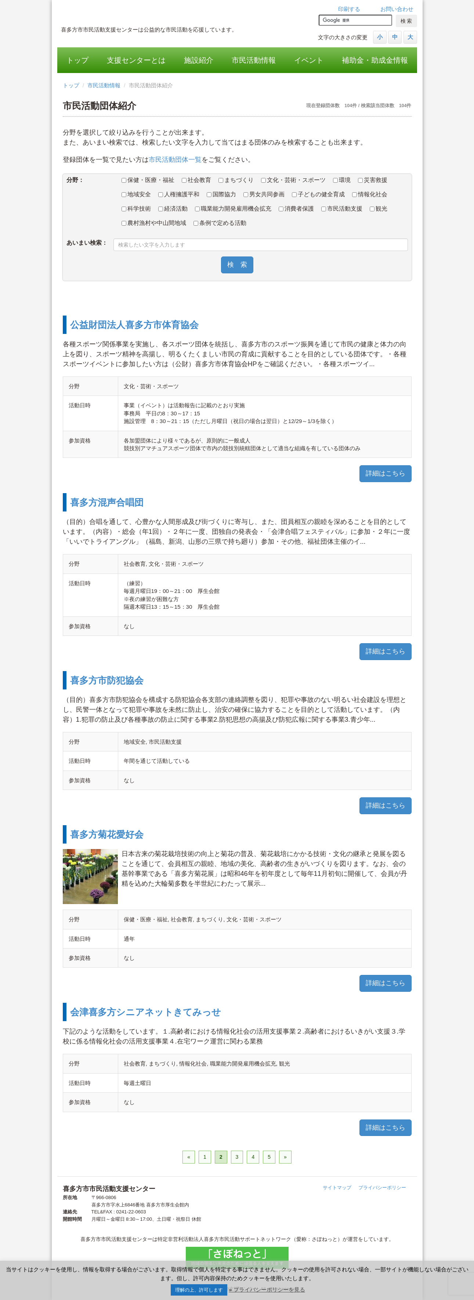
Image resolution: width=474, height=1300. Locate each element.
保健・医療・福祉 (148, 180)
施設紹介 (198, 60)
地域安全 (136, 194)
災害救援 (372, 180)
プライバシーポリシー (382, 1187)
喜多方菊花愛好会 (107, 834)
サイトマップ (337, 1187)
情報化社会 (369, 194)
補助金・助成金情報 (375, 60)
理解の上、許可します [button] (199, 1290)
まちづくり (236, 180)
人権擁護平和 (178, 194)
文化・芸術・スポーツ (293, 180)
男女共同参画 (264, 194)
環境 (342, 180)
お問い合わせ (396, 9)
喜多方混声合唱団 (107, 502)
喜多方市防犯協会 (107, 680)
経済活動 (173, 208)
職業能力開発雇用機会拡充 (233, 208)
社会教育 (196, 180)
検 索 (237, 264)
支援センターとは (136, 60)
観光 (378, 208)
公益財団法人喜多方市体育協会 (134, 325)
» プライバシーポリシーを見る (267, 1289)
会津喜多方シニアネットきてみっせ (145, 1012)
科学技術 (136, 208)
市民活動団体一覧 (175, 159)
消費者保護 (296, 208)
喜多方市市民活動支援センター (162, 13)
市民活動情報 (254, 60)
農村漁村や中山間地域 (154, 223)
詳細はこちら (385, 473)
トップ (77, 60)
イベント (308, 60)
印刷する (349, 9)
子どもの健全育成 (318, 194)
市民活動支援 (341, 208)
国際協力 (221, 194)
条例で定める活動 (219, 223)
